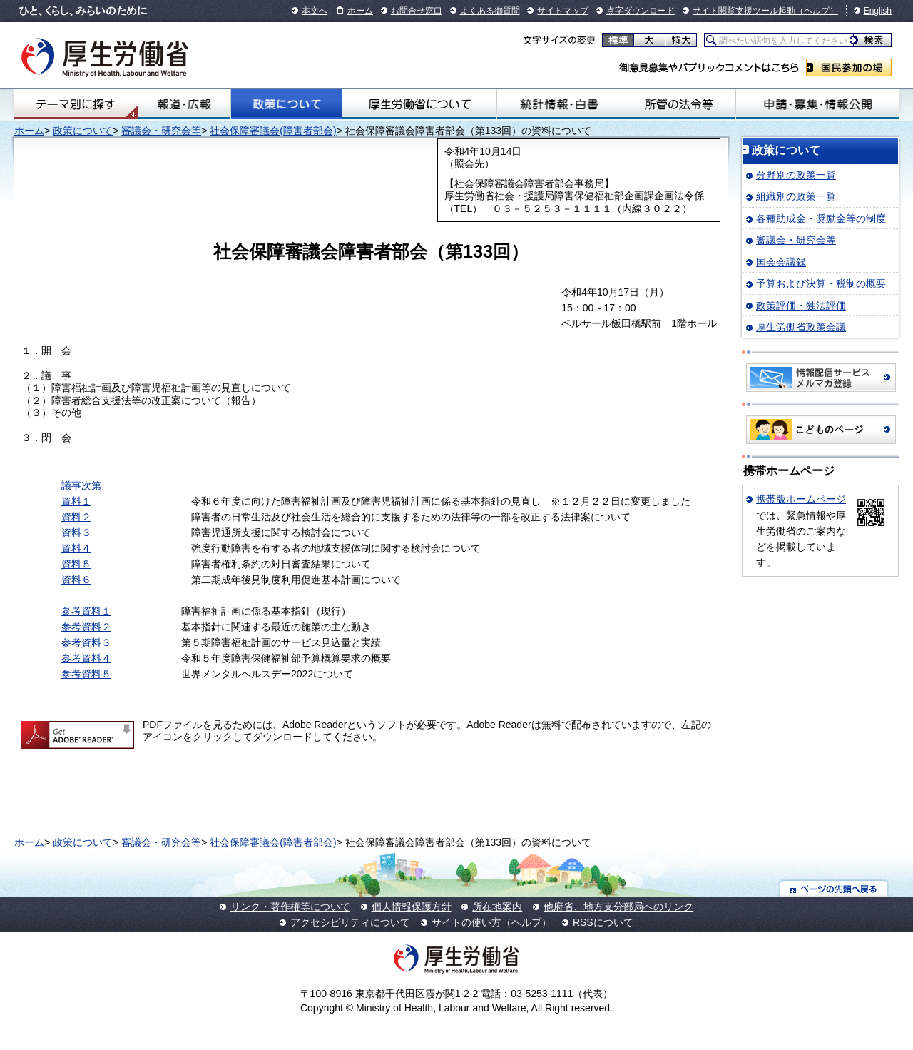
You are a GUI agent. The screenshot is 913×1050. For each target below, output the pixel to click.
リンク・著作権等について (290, 906)
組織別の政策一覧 (796, 196)
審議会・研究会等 (161, 130)
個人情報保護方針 (412, 906)
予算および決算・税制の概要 (821, 283)
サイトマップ (562, 11)
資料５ (76, 564)
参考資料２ (86, 626)
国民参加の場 (849, 67)
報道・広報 (184, 104)
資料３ (76, 532)
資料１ (76, 501)
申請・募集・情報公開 (817, 104)
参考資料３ (86, 642)
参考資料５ (86, 674)
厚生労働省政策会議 (801, 327)
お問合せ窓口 (416, 11)
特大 (680, 40)
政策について (286, 104)
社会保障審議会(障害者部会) (273, 130)
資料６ (76, 579)
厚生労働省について (419, 104)
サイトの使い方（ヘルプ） (491, 922)
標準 (618, 40)
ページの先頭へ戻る (834, 888)
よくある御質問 (490, 11)
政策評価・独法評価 (801, 305)
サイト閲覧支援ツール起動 (744, 11)
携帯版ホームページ (801, 499)
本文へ (314, 11)
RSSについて (603, 922)
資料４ (76, 548)
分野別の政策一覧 (796, 175)
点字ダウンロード (640, 11)
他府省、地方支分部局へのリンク (618, 906)
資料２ (76, 517)
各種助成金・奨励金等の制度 (821, 218)
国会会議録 (781, 262)
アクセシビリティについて (350, 922)
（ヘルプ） (816, 11)
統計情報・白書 (559, 104)
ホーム (360, 11)
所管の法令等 (678, 104)
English (878, 11)
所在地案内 (497, 906)
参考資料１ (86, 611)
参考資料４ (86, 658)
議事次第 (81, 485)
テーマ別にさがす (75, 104)
